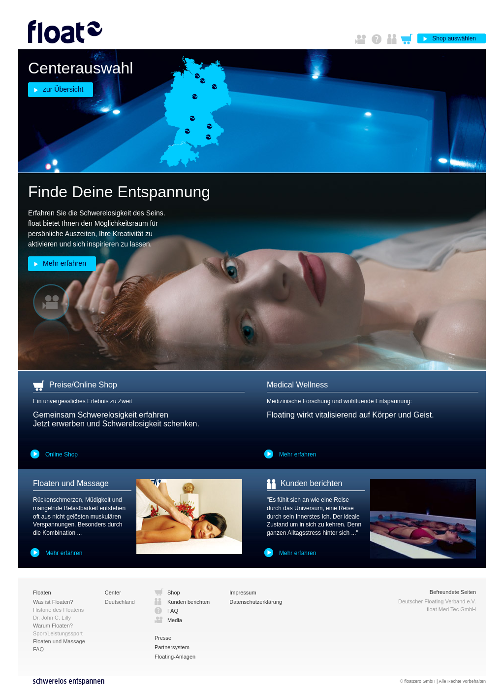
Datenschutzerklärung (255, 602)
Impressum (242, 592)
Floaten (42, 592)
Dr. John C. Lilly (52, 618)
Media (174, 620)
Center (113, 592)
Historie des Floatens (58, 610)
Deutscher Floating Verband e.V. (437, 601)
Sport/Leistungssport (58, 633)
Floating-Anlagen (175, 657)
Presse (163, 638)
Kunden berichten (188, 602)
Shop (173, 592)
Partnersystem (172, 647)
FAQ (172, 611)
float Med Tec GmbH (451, 609)
